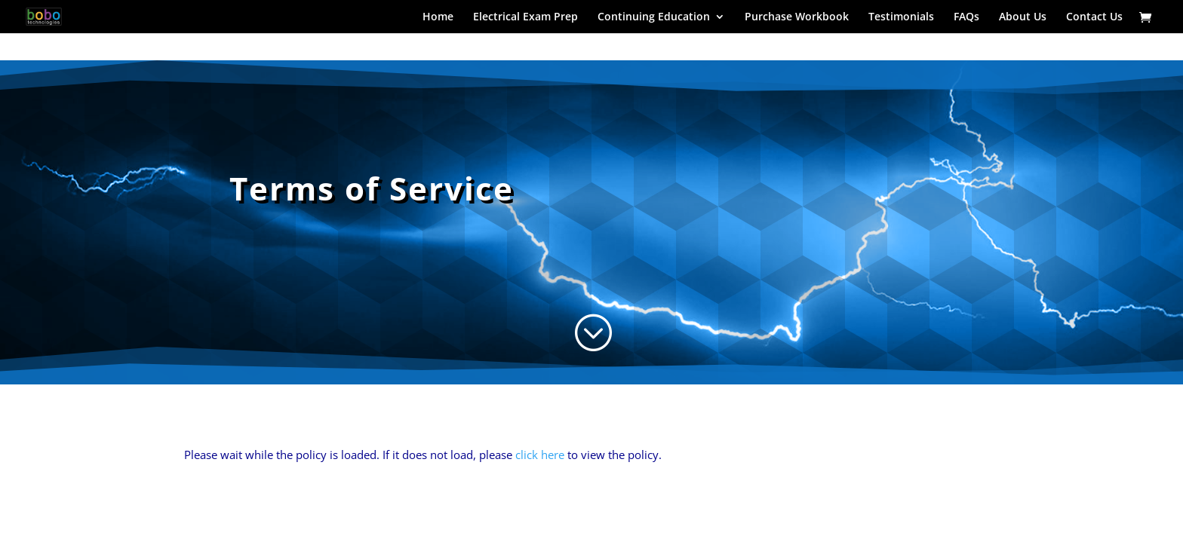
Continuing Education (654, 17)
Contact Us (1094, 17)
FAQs (966, 17)
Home (437, 17)
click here (539, 454)
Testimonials (901, 17)
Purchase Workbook (797, 17)
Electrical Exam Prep (525, 17)
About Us (1022, 17)
